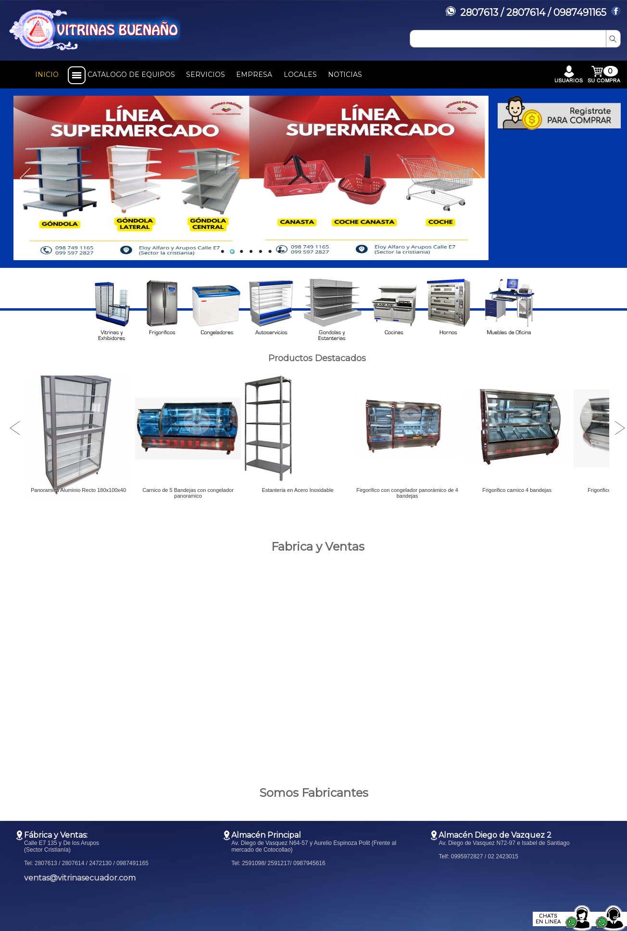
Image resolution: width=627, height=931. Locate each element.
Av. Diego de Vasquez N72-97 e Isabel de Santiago (504, 843)
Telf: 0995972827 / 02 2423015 (478, 856)
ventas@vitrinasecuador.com (80, 877)
